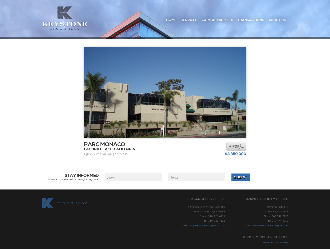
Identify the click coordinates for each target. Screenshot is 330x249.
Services (189, 20)
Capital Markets (217, 20)
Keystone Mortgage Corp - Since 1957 (65, 18)
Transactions (251, 20)
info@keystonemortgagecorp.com (207, 225)
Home (171, 20)
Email (174, 177)
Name (111, 177)
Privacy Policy (270, 242)
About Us (277, 20)
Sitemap (284, 242)
